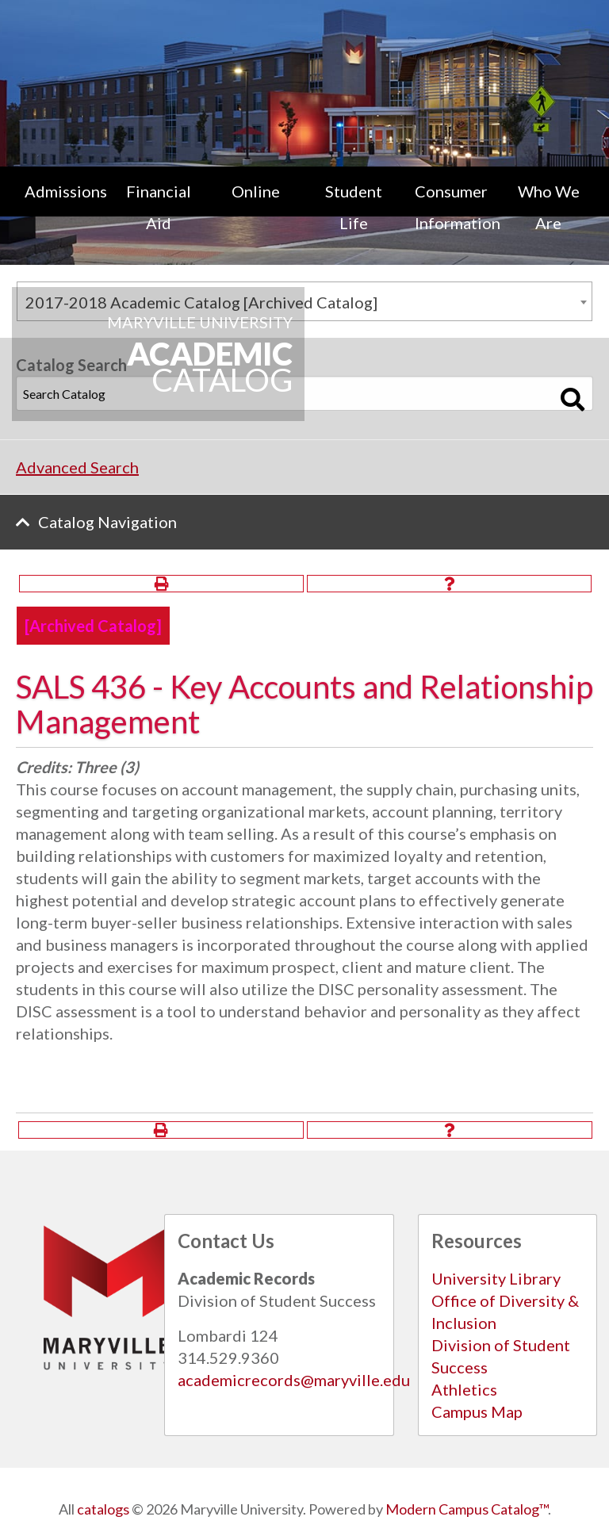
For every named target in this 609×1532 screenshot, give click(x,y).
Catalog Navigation (107, 521)
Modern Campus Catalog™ (466, 1509)
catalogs (103, 1509)
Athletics (464, 1389)
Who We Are (549, 207)
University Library (496, 1278)
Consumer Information (457, 207)
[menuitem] (60, 207)
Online (256, 191)
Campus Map (477, 1411)
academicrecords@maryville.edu (294, 1379)
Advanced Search (77, 467)
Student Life (353, 207)
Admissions (66, 191)
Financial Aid (158, 207)
